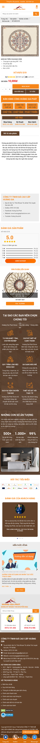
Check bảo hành (30, 732)
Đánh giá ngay (20, 261)
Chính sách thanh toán (9, 693)
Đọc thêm (6, 586)
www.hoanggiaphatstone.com (20, 213)
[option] (20, 41)
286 (26, 77)
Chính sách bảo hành (8, 705)
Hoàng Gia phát (16, 216)
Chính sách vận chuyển (9, 699)
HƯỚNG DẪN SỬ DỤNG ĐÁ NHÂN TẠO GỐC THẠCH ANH (17, 575)
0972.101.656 (8, 124)
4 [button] (22, 539)
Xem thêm (20, 590)
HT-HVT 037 (20, 300)
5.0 (6, 77)
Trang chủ (4, 19)
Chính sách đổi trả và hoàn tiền (11, 702)
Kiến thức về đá (6, 684)
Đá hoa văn (5, 21)
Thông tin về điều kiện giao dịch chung (13, 690)
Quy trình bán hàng (8, 687)
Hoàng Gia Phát (17, 211)
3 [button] (21, 539)
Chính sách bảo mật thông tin (11, 696)
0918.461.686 (32, 124)
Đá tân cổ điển (23, 19)
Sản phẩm (13, 19)
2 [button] (19, 539)
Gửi (36, 611)
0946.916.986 (20, 124)
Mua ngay (26, 86)
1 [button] (17, 539)
